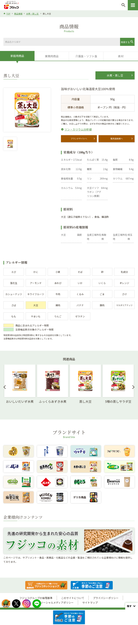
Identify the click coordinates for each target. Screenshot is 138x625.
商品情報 (18, 13)
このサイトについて (72, 598)
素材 (120, 56)
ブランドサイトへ (79, 138)
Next (133, 387)
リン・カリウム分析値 (78, 129)
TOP (8, 13)
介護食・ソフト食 (86, 56)
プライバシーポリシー (106, 598)
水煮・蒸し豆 (32, 13)
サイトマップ (90, 602)
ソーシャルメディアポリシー (57, 602)
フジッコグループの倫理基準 (35, 598)
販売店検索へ (117, 138)
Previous (5, 387)
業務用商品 (52, 56)
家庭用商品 (17, 56)
